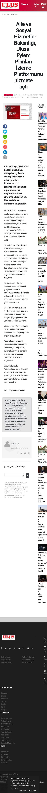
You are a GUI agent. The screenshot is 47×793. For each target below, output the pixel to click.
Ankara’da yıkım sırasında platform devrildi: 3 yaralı (42, 273)
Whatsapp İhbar (28, 660)
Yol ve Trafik (6, 721)
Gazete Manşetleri (8, 743)
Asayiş (3, 710)
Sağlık (3, 704)
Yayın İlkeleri (6, 660)
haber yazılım (5, 787)
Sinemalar (5, 735)
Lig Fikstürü (5, 729)
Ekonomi (4, 699)
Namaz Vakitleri (7, 724)
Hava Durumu (6, 718)
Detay (23, 790)
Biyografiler (5, 757)
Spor (3, 707)
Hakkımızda (5, 657)
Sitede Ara (5, 752)
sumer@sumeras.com (19, 448)
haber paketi (5, 785)
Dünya (3, 696)
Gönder (28, 475)
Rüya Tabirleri (6, 760)
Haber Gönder (27, 662)
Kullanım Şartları (28, 657)
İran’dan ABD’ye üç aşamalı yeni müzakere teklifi (42, 434)
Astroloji (4, 763)
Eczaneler (5, 727)
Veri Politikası (6, 662)
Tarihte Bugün (6, 732)
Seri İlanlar (5, 738)
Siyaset (4, 701)
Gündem (24, 4)
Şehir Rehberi (6, 740)
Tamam (32, 790)
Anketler (4, 754)
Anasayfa (5, 14)
